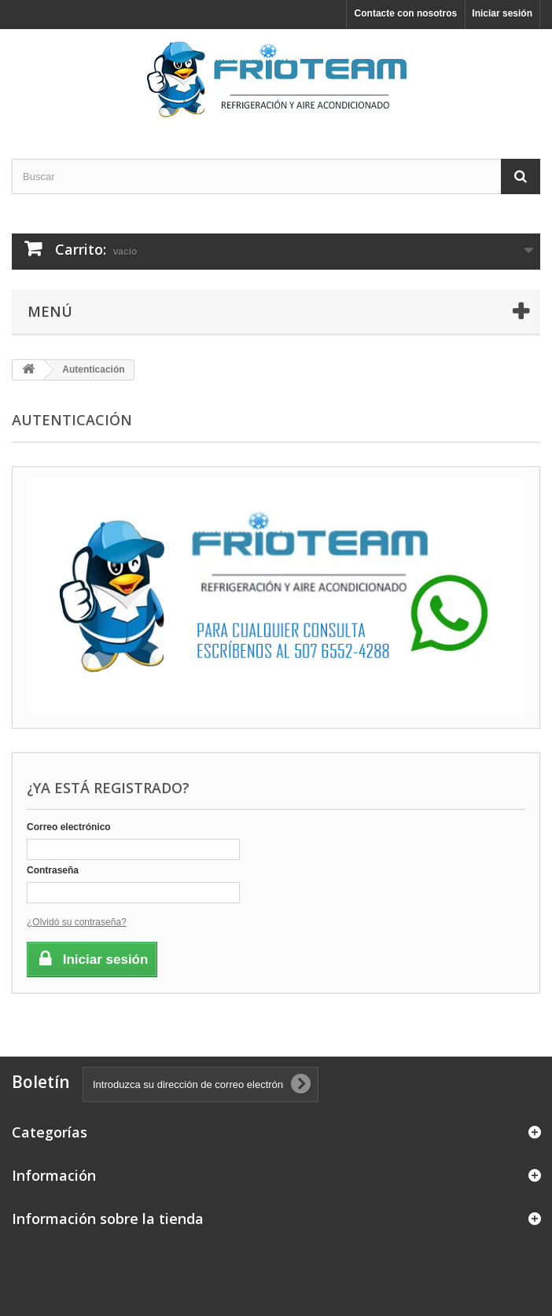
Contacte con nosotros (406, 13)
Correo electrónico (69, 827)
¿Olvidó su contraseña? (77, 922)
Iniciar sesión (502, 13)
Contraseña (53, 870)
